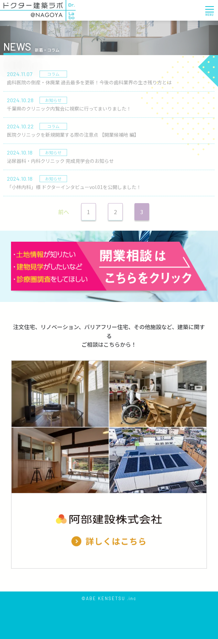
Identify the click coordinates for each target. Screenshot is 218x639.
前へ (63, 211)
